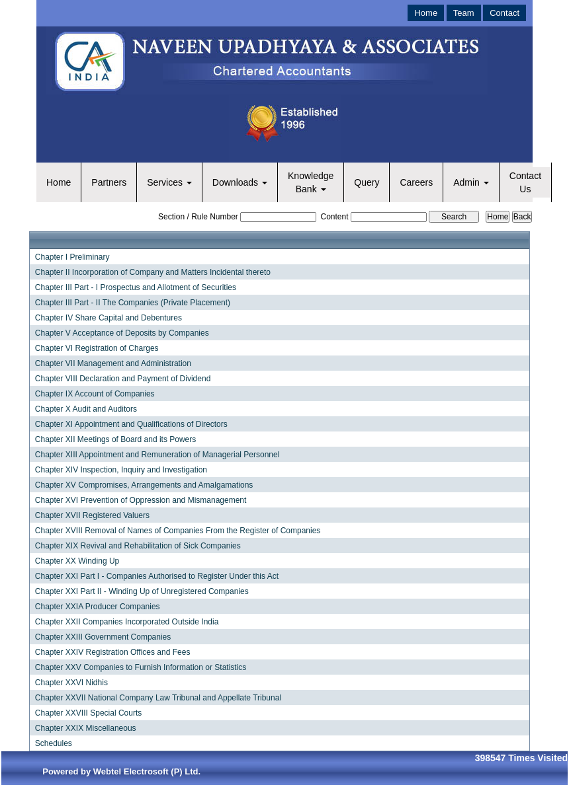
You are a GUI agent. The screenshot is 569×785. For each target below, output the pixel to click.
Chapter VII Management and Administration (113, 363)
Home (425, 13)
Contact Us (525, 182)
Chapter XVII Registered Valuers (92, 515)
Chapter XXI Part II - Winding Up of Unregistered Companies (142, 591)
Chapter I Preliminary (72, 257)
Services (169, 182)
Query (366, 182)
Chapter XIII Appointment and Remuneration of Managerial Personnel (157, 454)
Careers (416, 182)
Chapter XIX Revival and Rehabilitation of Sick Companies (138, 545)
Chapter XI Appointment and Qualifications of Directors (131, 424)
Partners (108, 182)
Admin (471, 182)
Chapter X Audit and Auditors (86, 409)
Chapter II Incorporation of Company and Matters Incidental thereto (153, 272)
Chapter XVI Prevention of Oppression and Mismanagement (141, 500)
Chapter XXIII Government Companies (103, 637)
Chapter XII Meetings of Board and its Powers (115, 439)
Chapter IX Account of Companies (95, 393)
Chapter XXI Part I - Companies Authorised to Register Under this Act (157, 576)
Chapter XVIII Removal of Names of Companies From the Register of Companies (178, 530)
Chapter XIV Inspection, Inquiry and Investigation (121, 469)
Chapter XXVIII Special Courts (88, 713)
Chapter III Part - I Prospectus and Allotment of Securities (135, 287)
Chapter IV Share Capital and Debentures (108, 317)
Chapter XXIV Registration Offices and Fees (113, 652)
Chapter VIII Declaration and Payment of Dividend (122, 378)
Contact (504, 13)
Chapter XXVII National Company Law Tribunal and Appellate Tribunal (158, 697)
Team (463, 13)
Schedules (53, 743)
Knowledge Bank (310, 182)
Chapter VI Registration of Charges (97, 348)
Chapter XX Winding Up (77, 561)
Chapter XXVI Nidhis (71, 682)
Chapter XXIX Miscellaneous (85, 728)
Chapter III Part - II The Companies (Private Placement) (132, 302)
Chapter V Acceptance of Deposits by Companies (122, 333)
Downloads (239, 182)
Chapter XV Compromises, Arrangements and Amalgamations (144, 485)
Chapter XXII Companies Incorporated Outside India (127, 621)
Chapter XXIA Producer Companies (97, 606)
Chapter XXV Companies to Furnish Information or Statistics (140, 667)
